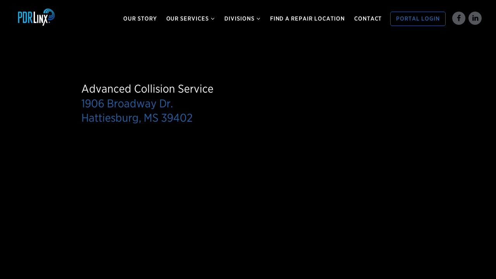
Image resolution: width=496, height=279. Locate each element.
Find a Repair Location (307, 18)
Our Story (140, 18)
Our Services (190, 18)
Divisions (242, 18)
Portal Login (418, 18)
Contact (368, 18)
